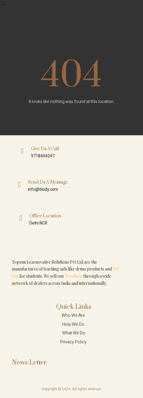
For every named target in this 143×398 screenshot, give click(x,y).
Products (73, 276)
